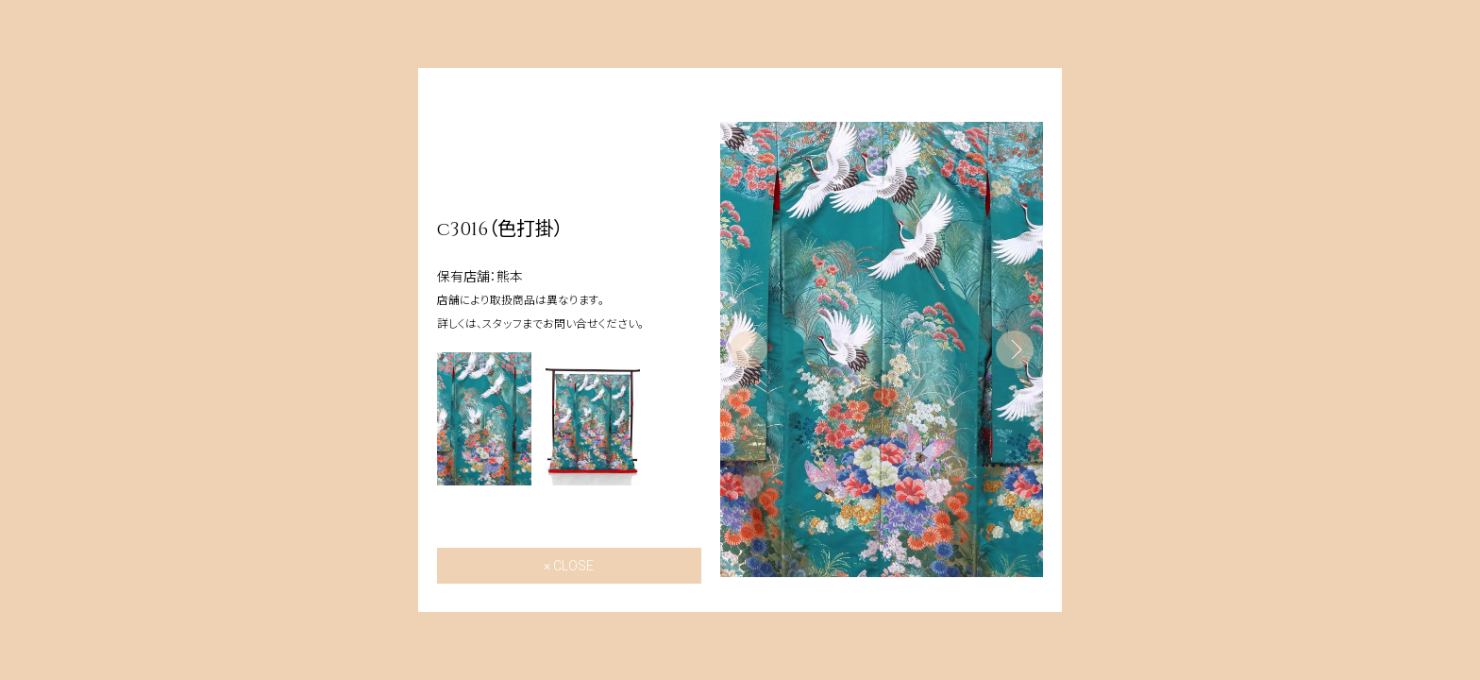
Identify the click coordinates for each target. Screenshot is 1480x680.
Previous (748, 349)
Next (1015, 349)
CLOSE (573, 565)
